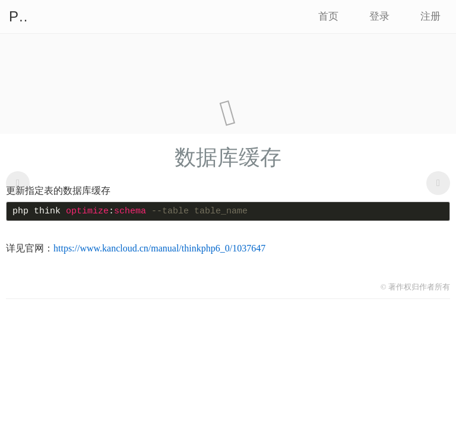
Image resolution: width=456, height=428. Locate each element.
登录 (379, 16)
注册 (430, 16)
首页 (328, 16)
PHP (18, 16)
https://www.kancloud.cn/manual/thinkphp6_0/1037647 (159, 248)
